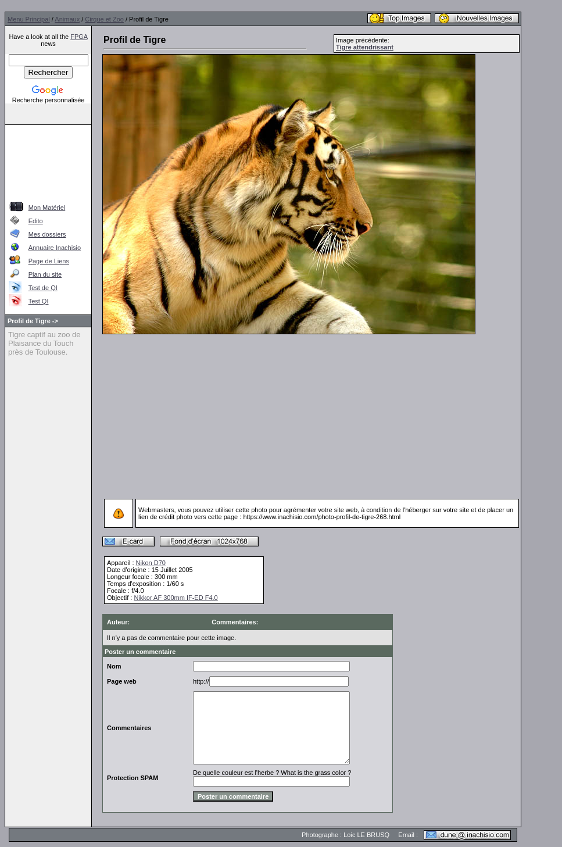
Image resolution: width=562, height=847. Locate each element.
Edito (35, 220)
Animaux (67, 19)
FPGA (78, 36)
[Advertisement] (48, 161)
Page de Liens (48, 261)
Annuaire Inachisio (54, 247)
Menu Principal (29, 19)
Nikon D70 (151, 562)
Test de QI (43, 287)
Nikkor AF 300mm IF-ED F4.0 (175, 597)
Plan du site (45, 274)
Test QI (38, 301)
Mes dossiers (47, 234)
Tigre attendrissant (364, 47)
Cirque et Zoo (104, 19)
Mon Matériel (47, 207)
